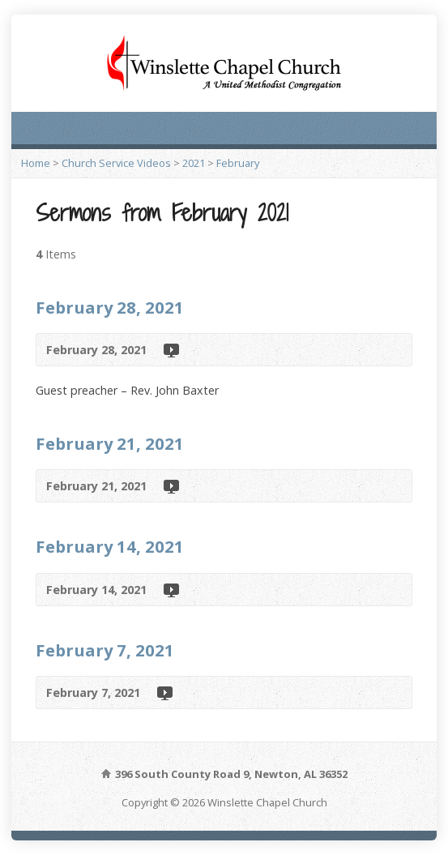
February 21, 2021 (110, 443)
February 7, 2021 (105, 650)
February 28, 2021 (110, 307)
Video (170, 349)
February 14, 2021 (110, 546)
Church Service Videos (116, 163)
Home (35, 163)
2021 (193, 163)
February (237, 163)
